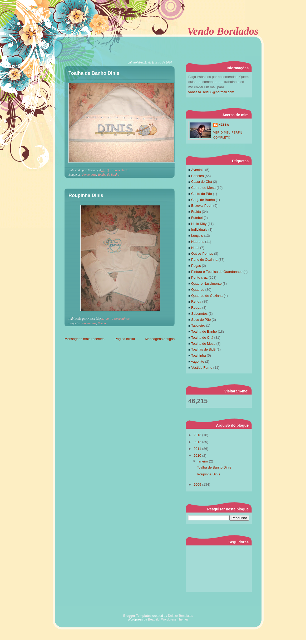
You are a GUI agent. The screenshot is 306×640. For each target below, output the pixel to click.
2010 (198, 455)
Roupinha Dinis (85, 195)
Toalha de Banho (108, 174)
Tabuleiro (198, 325)
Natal (195, 248)
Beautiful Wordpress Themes (168, 619)
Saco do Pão (201, 320)
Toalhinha (198, 355)
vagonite (197, 361)
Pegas (196, 266)
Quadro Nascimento (206, 283)
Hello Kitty (199, 224)
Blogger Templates (137, 616)
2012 (198, 442)
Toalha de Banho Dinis (93, 73)
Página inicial (125, 339)
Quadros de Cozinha (207, 296)
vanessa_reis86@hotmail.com (211, 92)
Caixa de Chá (201, 182)
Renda (196, 301)
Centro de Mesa (203, 188)
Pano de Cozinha (204, 260)
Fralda (196, 212)
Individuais (199, 230)
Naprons (197, 242)
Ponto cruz (89, 174)
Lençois (197, 236)
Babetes (197, 176)
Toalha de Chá (202, 337)
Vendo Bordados (222, 31)
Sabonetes (199, 314)
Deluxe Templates (180, 616)
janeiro (203, 461)
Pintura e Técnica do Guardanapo (217, 272)
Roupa (102, 323)
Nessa (224, 124)
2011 (198, 449)
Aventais (197, 170)
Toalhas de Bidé (203, 349)
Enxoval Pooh (201, 206)
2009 (198, 484)
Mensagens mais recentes (85, 339)
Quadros (197, 290)
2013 (198, 435)
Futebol (197, 218)
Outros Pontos (202, 253)
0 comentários (121, 170)
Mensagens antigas (160, 339)
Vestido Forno (201, 368)
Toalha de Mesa (203, 344)
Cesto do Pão (201, 194)
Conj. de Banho (203, 200)
